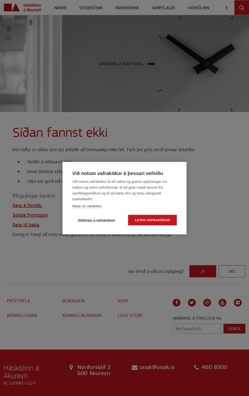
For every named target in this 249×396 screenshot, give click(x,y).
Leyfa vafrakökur (152, 220)
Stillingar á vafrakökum (96, 220)
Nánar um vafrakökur (87, 206)
